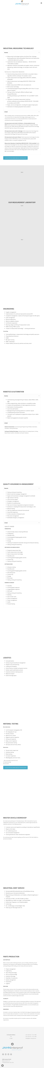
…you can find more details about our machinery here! (15, 158)
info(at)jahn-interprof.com (31, 1038)
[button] (2, 1065)
